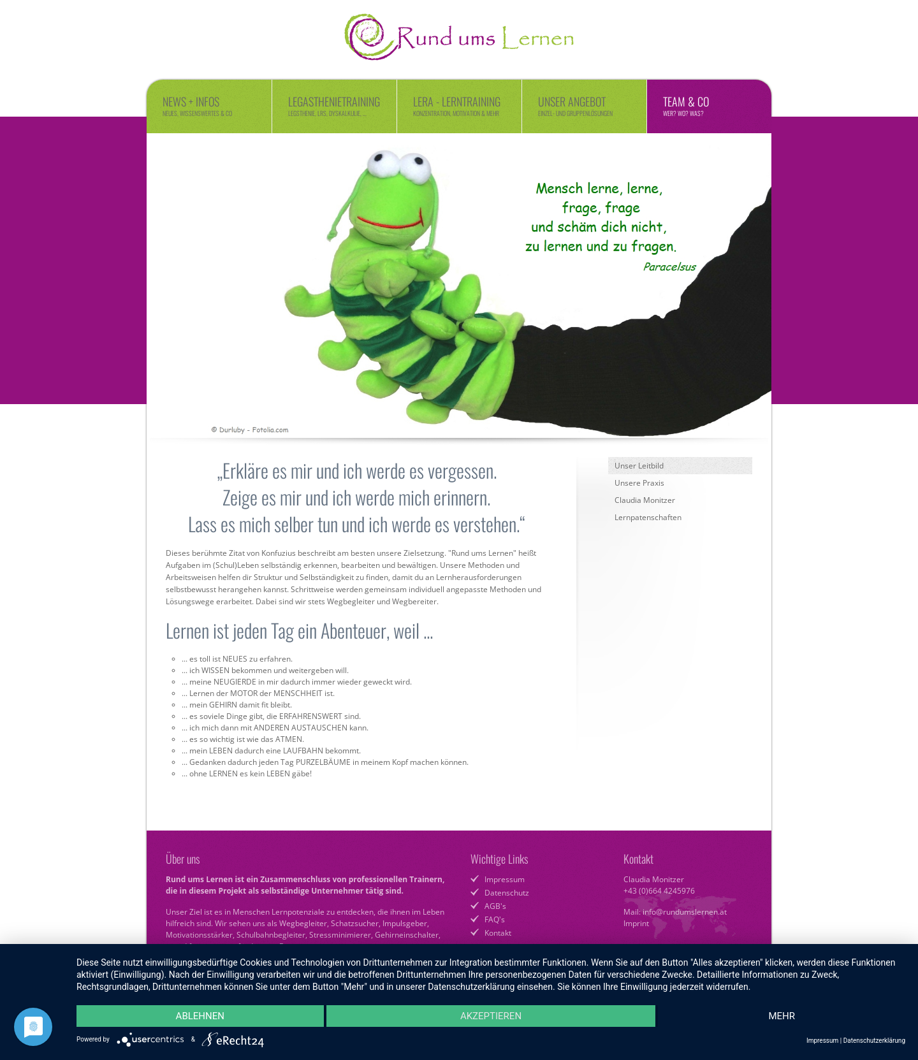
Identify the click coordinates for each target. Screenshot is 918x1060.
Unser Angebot (584, 105)
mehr (781, 1016)
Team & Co (709, 105)
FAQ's (494, 919)
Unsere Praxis (639, 482)
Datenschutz (506, 892)
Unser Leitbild (639, 465)
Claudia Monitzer (645, 500)
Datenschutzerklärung (874, 1040)
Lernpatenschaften (648, 517)
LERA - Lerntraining (459, 105)
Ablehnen (200, 1016)
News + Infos (209, 105)
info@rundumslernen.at (685, 911)
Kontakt (497, 932)
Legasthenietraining (334, 105)
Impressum (504, 879)
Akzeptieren (490, 1016)
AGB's (495, 906)
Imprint (636, 923)
